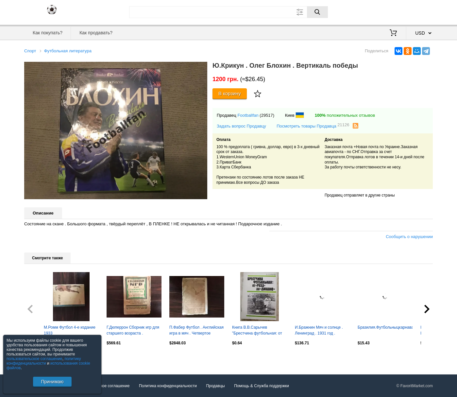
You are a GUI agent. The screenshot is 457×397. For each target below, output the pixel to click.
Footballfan (247, 115)
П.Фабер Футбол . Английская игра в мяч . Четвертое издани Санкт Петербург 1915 (196, 331)
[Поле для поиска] (228, 12)
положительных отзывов (345, 115)
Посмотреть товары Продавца (313, 126)
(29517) (267, 115)
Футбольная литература (68, 50)
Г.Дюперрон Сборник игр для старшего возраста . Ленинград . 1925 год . (133, 331)
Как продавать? (95, 32)
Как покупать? (47, 32)
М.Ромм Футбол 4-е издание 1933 (69, 330)
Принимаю (52, 381)
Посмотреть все (38, 357)
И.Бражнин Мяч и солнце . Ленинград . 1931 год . (319, 330)
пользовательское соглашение (34, 358)
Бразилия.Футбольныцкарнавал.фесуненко (385, 327)
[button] (201, 67)
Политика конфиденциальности (168, 386)
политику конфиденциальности (44, 361)
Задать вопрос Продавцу (241, 126)
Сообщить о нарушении (409, 236)
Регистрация (419, 11)
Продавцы (215, 386)
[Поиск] (317, 12)
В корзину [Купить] (229, 93)
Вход (394, 11)
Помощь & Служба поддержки (261, 386)
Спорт (30, 50)
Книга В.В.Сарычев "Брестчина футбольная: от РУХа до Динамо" (257, 331)
